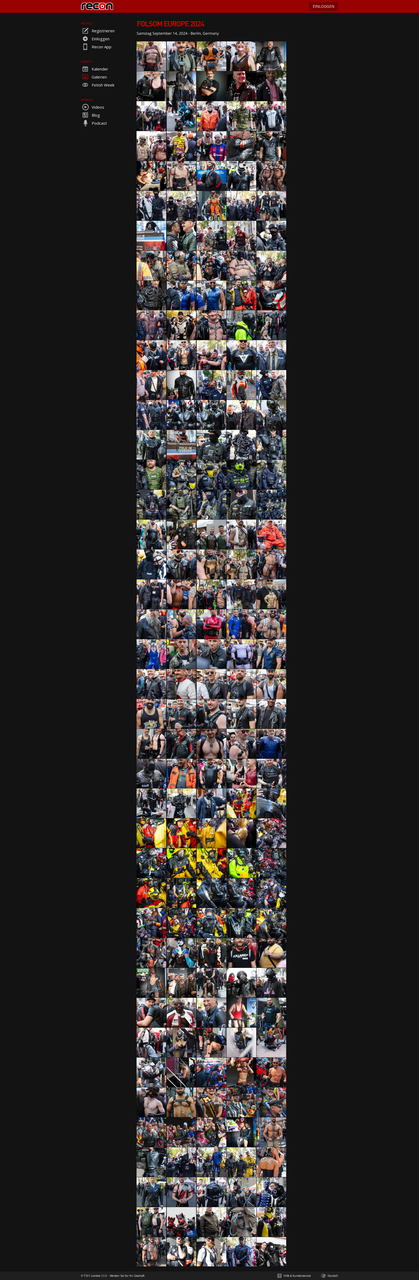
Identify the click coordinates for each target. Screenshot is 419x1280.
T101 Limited (92, 1276)
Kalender (94, 69)
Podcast (94, 123)
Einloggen (95, 39)
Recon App (96, 47)
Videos (92, 107)
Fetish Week (97, 85)
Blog (90, 115)
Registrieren (98, 31)
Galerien (94, 77)
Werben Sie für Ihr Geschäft (127, 1276)
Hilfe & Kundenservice (297, 1276)
